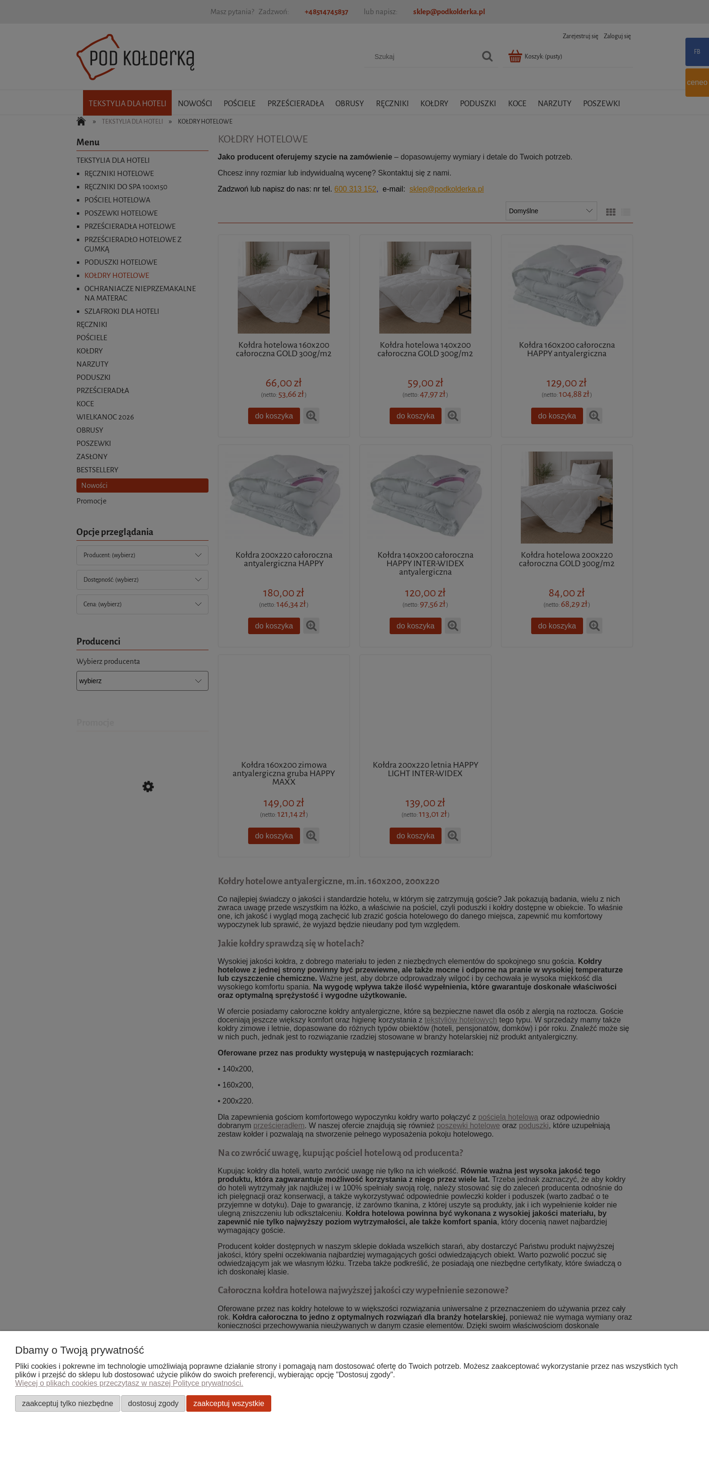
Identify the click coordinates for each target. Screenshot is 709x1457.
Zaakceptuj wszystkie (228, 1403)
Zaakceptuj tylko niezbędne (67, 1403)
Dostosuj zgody (153, 1403)
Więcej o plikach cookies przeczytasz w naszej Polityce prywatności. (129, 1383)
